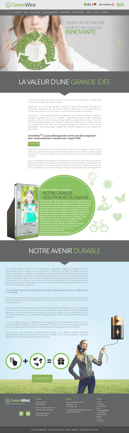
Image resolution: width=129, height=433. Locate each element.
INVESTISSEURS (78, 12)
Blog (96, 12)
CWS (96, 430)
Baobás (75, 430)
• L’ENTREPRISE (101, 412)
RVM (26, 12)
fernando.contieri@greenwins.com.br (79, 410)
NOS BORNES (35, 12)
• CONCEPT (100, 404)
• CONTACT (100, 421)
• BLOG (98, 419)
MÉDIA (89, 12)
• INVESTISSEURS (101, 414)
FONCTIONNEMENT (50, 12)
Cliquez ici (34, 143)
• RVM (98, 408)
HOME (9, 12)
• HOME (98, 402)
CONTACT (105, 12)
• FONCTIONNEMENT (102, 410)
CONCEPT (18, 12)
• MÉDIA (98, 416)
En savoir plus (42, 378)
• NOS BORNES (101, 406)
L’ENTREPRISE (65, 12)
